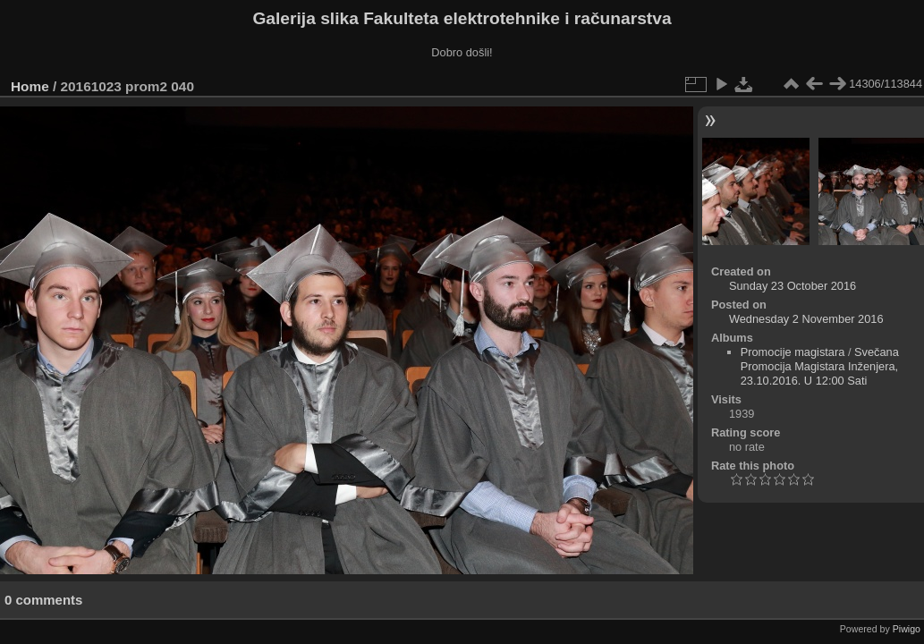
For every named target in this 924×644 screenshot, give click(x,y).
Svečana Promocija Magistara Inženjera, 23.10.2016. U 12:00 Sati (820, 366)
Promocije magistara (793, 352)
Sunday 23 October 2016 (792, 285)
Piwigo (906, 628)
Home (30, 86)
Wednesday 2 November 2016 (806, 319)
